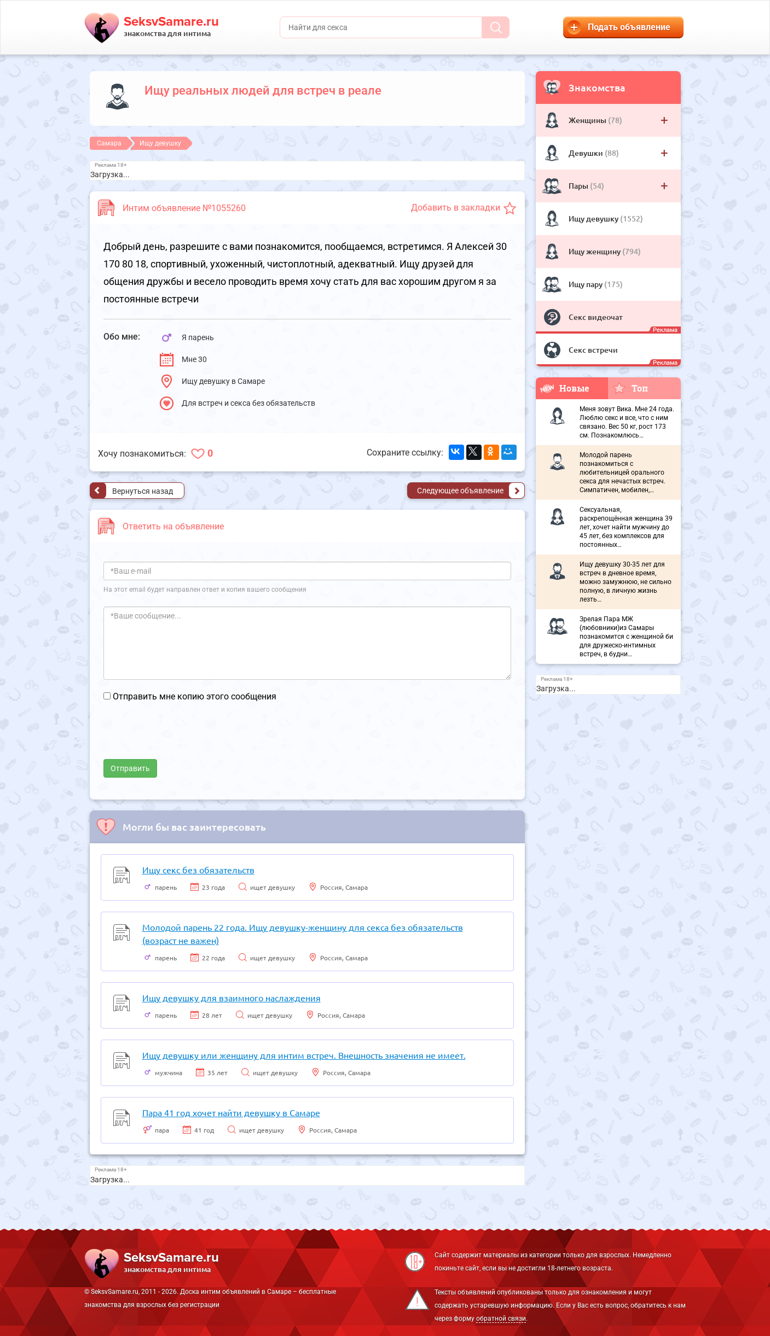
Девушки (587, 153)
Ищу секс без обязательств (198, 869)
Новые (564, 388)
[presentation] (186, 737)
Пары (579, 185)
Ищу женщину (595, 251)
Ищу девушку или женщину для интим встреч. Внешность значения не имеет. (304, 1054)
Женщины (588, 120)
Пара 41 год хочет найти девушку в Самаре (231, 1112)
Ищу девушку (594, 218)
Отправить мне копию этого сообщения (194, 696)
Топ (630, 388)
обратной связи (501, 1318)
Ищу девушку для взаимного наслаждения (231, 997)
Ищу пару (586, 284)
